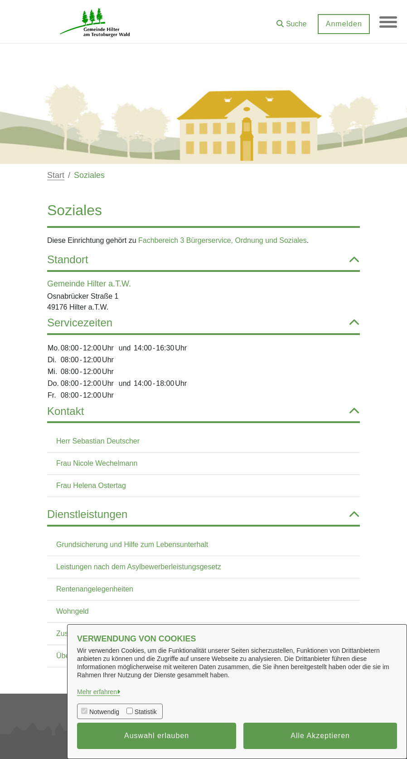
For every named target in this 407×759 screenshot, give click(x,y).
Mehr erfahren (97, 691)
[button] (290, 20)
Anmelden (343, 24)
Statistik (146, 711)
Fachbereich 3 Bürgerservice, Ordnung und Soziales (222, 240)
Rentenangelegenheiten (94, 589)
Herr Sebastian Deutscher (98, 441)
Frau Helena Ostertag (91, 485)
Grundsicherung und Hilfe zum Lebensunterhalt (132, 544)
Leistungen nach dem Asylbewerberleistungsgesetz (138, 567)
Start (55, 175)
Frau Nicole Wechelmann (96, 463)
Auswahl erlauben (156, 735)
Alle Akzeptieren (320, 735)
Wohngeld (72, 611)
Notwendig (104, 711)
